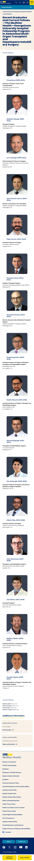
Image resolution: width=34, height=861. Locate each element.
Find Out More (7, 730)
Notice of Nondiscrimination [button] (10, 800)
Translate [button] (8, 832)
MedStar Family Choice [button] (9, 793)
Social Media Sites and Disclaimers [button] (12, 825)
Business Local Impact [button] (9, 762)
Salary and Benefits (9, 744)
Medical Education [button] (6, 7)
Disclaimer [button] (5, 769)
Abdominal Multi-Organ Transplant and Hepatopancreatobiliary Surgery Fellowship (17, 13)
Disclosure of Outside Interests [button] (11, 772)
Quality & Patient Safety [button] (9, 822)
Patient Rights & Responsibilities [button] (12, 815)
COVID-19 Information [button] (9, 765)
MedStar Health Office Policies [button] (11, 797)
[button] (16, 2)
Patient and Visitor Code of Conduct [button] (13, 807)
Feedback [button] (5, 779)
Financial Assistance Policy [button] (10, 783)
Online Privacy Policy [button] (8, 804)
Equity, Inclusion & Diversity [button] (10, 776)
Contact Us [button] (21, 841)
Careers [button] (8, 841)
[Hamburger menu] (32, 2)
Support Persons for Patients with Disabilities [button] (16, 829)
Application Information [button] (9, 857)
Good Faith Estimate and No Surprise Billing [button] (15, 786)
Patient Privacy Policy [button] (9, 811)
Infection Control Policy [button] (9, 790)
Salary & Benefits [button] (24, 857)
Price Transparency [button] (8, 818)
